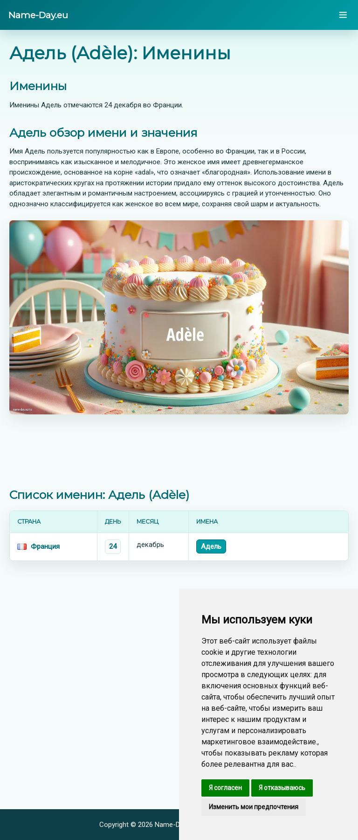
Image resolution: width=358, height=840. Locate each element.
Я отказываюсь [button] (282, 787)
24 (113, 546)
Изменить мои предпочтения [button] (253, 807)
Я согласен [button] (225, 787)
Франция (45, 546)
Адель (211, 546)
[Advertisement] (179, 451)
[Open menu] (343, 15)
